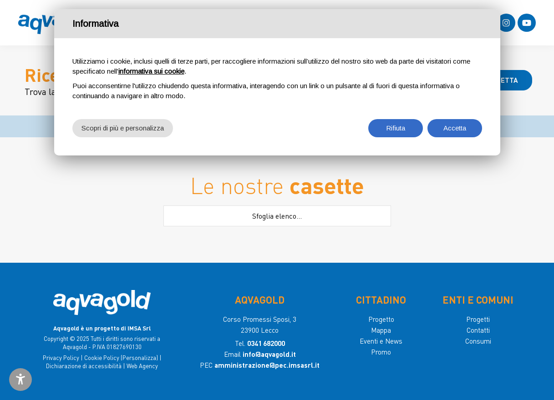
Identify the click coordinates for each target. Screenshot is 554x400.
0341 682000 (266, 343)
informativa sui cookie (151, 71)
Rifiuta (395, 128)
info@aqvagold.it (269, 354)
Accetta (454, 128)
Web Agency (142, 366)
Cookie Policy (101, 357)
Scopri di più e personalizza (122, 128)
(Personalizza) (139, 357)
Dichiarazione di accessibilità (84, 366)
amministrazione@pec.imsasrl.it (267, 365)
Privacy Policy (61, 357)
